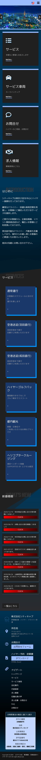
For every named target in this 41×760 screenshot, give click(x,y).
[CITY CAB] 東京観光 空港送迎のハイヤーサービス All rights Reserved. (20, 756)
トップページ (16, 674)
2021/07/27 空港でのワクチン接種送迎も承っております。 (20, 550)
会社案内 (14, 685)
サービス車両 (16, 681)
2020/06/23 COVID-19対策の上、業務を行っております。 (20, 587)
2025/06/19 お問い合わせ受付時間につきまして (20, 525)
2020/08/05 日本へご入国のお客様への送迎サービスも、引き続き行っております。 (20, 563)
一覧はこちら (10, 606)
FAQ (13, 704)
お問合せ (14, 708)
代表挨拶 (14, 689)
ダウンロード (22, 658)
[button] (1, 17)
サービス (14, 678)
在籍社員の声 (16, 696)
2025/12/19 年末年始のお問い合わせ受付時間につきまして (20, 513)
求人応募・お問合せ (19, 700)
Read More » (9, 60)
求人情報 (14, 693)
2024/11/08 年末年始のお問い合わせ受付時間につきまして (20, 538)
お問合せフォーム (22, 647)
